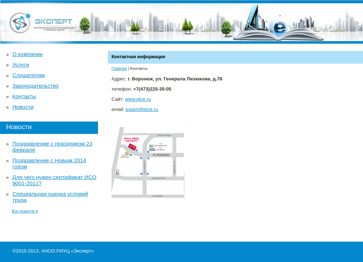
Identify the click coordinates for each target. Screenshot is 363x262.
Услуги (20, 64)
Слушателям (28, 75)
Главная (119, 68)
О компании (27, 54)
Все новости (25, 211)
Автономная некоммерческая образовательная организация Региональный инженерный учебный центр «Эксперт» (181, 22)
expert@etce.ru (141, 109)
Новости (23, 107)
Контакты (24, 96)
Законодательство (35, 86)
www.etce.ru (138, 99)
